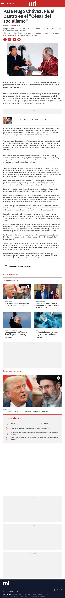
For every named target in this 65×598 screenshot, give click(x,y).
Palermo (17, 576)
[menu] (3, 3)
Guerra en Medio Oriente (10, 307)
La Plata (46, 569)
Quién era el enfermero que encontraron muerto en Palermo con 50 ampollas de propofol (33, 413)
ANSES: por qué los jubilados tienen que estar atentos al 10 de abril (29, 399)
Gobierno (39, 573)
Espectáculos (32, 564)
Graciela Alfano (14, 571)
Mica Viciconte (21, 573)
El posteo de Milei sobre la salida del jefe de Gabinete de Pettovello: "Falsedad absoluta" (33, 408)
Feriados (42, 571)
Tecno (39, 564)
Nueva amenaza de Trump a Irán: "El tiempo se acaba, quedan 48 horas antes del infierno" (17, 311)
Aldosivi (27, 571)
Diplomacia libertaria (40, 279)
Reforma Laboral (31, 573)
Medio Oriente (8, 279)
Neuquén (5, 571)
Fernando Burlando (8, 576)
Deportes (25, 564)
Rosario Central (32, 569)
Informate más (16, 114)
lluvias (45, 573)
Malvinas (14, 569)
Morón (14, 573)
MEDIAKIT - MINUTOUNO (8, 584)
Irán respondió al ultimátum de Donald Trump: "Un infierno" (30, 115)
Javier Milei (24, 576)
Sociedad (11, 564)
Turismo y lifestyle (8, 566)
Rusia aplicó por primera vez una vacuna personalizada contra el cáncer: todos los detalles (47, 311)
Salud (36, 307)
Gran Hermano (35, 571)
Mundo (5, 24)
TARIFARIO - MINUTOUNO (8, 585)
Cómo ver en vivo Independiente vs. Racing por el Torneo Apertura (29, 404)
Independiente (22, 569)
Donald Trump (6, 573)
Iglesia (40, 569)
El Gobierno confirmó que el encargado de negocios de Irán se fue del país (47, 283)
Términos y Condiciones (9, 578)
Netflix (21, 571)
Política (5, 564)
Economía (18, 564)
